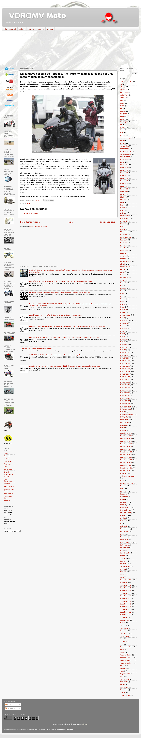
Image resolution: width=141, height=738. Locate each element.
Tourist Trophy (125, 636)
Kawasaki (123, 283)
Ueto (5, 466)
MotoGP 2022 (125, 382)
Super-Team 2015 (126, 580)
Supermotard (124, 620)
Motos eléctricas (125, 406)
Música (122, 412)
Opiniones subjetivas (127, 476)
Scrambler (123, 564)
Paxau (6, 453)
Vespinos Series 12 (126, 658)
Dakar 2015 (124, 170)
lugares (122, 301)
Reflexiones (124, 531)
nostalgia (123, 430)
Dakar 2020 (124, 183)
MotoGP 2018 (125, 371)
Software (123, 572)
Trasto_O (123, 641)
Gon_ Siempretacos (8, 480)
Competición (124, 149)
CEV (121, 124)
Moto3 (122, 336)
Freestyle (123, 245)
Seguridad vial (125, 566)
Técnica (31, 29)
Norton (122, 428)
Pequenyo (7, 464)
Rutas (122, 550)
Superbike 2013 (125, 588)
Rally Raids (123, 526)
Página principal (10, 29)
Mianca (6, 458)
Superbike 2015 (125, 593)
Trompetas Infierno (126, 647)
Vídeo (122, 666)
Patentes (123, 486)
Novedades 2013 (126, 433)
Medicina (123, 312)
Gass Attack (8, 456)
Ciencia (122, 130)
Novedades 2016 (126, 441)
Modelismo (124, 323)
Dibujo (122, 194)
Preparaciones (125, 510)
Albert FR (7, 501)
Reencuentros (125, 529)
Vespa (122, 652)
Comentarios (10, 708)
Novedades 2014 (126, 436)
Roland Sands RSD (126, 542)
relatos (122, 534)
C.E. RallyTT (124, 122)
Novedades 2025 (126, 465)
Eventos (123, 226)
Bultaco (122, 119)
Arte (121, 100)
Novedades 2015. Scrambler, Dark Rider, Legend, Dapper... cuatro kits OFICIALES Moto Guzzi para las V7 (64, 337)
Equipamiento (124, 218)
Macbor (122, 304)
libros (122, 291)
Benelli (122, 106)
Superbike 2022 (125, 612)
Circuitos (123, 135)
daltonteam (124, 191)
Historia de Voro (125, 267)
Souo (122, 577)
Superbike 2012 (125, 585)
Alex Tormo (124, 92)
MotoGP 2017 (125, 369)
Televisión (123, 631)
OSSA (122, 480)
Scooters (123, 561)
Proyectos (123, 515)
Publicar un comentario (30, 213)
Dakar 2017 (124, 175)
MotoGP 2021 (125, 379)
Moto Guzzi (124, 328)
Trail (121, 639)
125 (121, 84)
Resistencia (124, 537)
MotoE (122, 342)
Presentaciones (125, 513)
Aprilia (122, 98)
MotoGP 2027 (125, 395)
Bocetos (41, 29)
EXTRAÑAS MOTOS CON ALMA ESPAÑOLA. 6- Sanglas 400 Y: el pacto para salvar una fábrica (60, 281)
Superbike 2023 (125, 615)
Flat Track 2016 (125, 237)
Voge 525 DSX (125, 674)
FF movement (124, 232)
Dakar (122, 162)
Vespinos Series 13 (126, 660)
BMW (122, 108)
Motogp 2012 (125, 355)
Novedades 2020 (126, 452)
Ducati (122, 205)
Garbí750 (123, 248)
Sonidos (123, 574)
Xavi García (124, 690)
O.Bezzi (123, 473)
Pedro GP (7, 484)
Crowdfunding (125, 157)
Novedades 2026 (126, 468)
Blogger (85, 724)
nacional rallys (125, 420)
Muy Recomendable (127, 414)
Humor (122, 272)
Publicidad (123, 521)
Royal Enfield (124, 548)
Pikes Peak (124, 497)
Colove (122, 140)
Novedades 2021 (126, 454)
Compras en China (126, 151)
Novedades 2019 (126, 449)
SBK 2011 (123, 558)
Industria (123, 275)
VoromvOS (124, 682)
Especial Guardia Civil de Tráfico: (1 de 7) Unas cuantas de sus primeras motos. (55, 315)
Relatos (22, 29)
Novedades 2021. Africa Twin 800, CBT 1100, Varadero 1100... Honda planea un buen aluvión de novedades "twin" (67, 326)
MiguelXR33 (124, 320)
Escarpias (7, 472)
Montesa (123, 326)
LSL (121, 296)
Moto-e (122, 331)
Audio (122, 103)
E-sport (122, 208)
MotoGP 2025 (125, 390)
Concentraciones (125, 154)
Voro (122, 676)
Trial (121, 644)
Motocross (124, 339)
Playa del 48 (8, 461)
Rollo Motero (8, 493)
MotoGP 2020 (125, 377)
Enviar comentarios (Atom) (38, 226)
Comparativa (124, 146)
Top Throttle (124, 633)
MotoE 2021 (124, 347)
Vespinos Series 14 (126, 663)
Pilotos (122, 499)
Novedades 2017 (126, 444)
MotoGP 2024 (125, 387)
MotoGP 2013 (125, 358)
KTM (121, 285)
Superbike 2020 (125, 607)
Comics (122, 143)
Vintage (123, 668)
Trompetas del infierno (9, 475)
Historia (123, 264)
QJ (121, 523)
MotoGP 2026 (125, 393)
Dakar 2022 (124, 189)
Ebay (122, 210)
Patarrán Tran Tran (126, 483)
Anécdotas (124, 95)
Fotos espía (124, 242)
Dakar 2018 (124, 178)
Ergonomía (123, 221)
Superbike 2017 (125, 598)
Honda (122, 269)
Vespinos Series (125, 655)
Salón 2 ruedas (125, 553)
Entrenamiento (125, 216)
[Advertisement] (69, 50)
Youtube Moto (125, 695)
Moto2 (122, 334)
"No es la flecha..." (126, 81)
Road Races (124, 539)
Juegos (122, 280)
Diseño (122, 202)
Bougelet (123, 114)
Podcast (123, 505)
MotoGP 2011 (125, 352)
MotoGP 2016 (125, 366)
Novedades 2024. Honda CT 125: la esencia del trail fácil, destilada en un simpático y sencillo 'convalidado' (64, 366)
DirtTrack (123, 199)
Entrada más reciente (30, 222)
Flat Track (123, 234)
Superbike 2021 (125, 609)
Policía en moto (125, 507)
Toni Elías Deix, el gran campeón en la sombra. (36, 349)
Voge (122, 671)
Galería (50, 29)
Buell (122, 116)
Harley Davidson (125, 261)
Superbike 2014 (125, 590)
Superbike (123, 582)
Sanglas (123, 555)
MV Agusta (124, 417)
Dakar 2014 (124, 167)
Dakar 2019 (124, 181)
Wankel (122, 684)
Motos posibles (125, 409)
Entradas (9, 704)
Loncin (122, 293)
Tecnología (124, 628)
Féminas (123, 229)
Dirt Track (123, 197)
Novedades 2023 (126, 460)
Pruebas (123, 518)
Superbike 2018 (125, 601)
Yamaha (122, 692)
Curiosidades (124, 159)
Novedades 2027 (126, 471)
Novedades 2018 (126, 446)
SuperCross (124, 617)
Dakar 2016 (124, 173)
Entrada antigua (107, 222)
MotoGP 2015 (125, 363)
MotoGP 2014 (125, 361)
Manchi (122, 307)
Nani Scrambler (9, 486)
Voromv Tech (124, 679)
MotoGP (123, 350)
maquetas (123, 310)
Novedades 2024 (126, 462)
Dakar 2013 (124, 165)
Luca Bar (123, 299)
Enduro (122, 213)
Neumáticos (124, 425)
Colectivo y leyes (126, 138)
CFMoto (123, 127)
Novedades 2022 (126, 457)
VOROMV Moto (35, 15)
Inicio (70, 222)
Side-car (123, 569)
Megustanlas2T (9, 469)
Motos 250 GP (125, 401)
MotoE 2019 (124, 344)
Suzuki (122, 623)
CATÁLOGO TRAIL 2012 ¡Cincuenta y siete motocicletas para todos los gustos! (55, 355)
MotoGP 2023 (125, 385)
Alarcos (122, 87)
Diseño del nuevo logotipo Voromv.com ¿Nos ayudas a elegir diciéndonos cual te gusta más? (60, 292)
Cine (28, 203)
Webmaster (124, 687)
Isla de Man (124, 277)
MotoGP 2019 (125, 374)
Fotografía (123, 240)
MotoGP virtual (125, 398)
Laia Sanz (123, 288)
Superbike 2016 (125, 596)
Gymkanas (123, 259)
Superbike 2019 (125, 604)
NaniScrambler (125, 422)
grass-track (124, 256)
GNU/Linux (123, 253)
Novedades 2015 (126, 438)
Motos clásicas (125, 403)
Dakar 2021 (124, 186)
